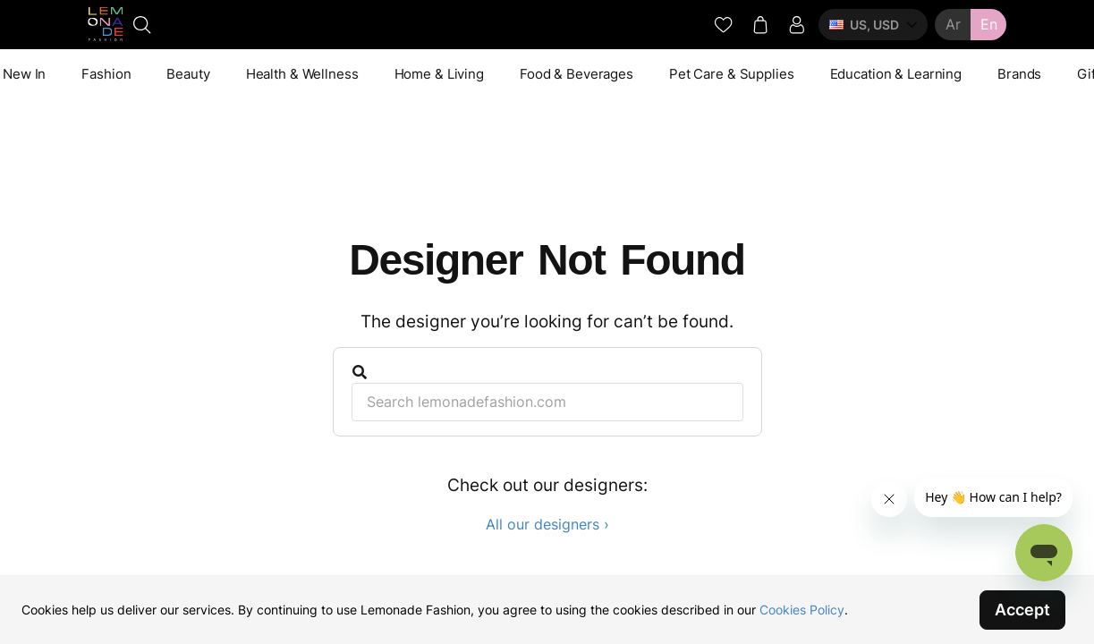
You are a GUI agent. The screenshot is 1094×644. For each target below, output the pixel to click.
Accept (1022, 609)
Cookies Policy (801, 609)
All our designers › (547, 524)
